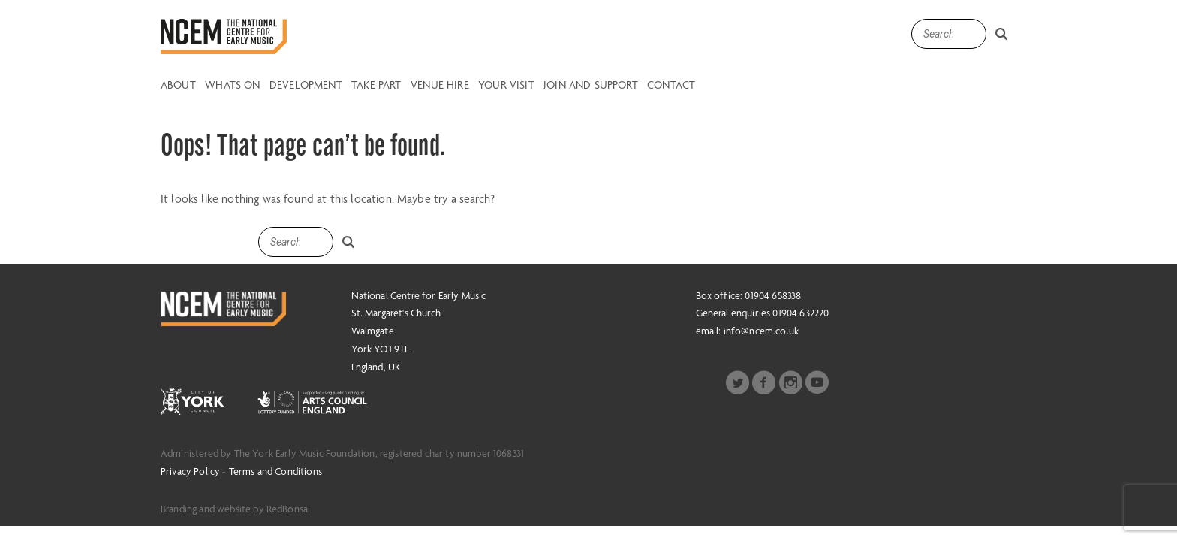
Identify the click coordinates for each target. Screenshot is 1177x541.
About (178, 86)
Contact (671, 86)
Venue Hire (440, 86)
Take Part (376, 86)
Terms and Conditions (275, 471)
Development (305, 86)
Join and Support (590, 86)
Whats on (232, 86)
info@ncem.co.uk (761, 331)
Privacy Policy (190, 471)
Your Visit (506, 86)
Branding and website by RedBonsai (235, 509)
